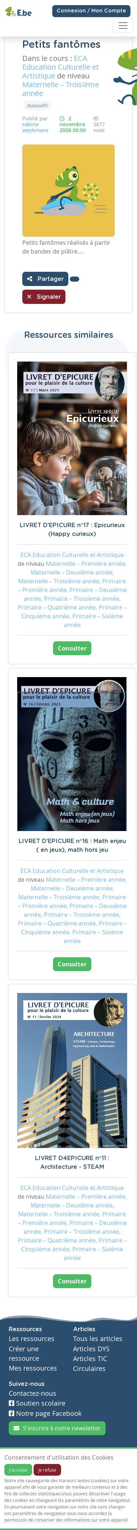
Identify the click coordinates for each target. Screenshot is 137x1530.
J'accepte (18, 1470)
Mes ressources (33, 1368)
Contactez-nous (32, 1393)
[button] (74, 279)
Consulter (72, 648)
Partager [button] (45, 278)
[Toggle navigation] (123, 25)
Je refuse (47, 1470)
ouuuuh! (37, 105)
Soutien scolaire (37, 1403)
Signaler (44, 296)
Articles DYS (91, 1349)
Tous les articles (97, 1338)
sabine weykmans (35, 127)
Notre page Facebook (45, 1413)
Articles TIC (90, 1359)
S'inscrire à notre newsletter (57, 1428)
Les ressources (31, 1338)
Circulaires (89, 1368)
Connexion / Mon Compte (91, 10)
